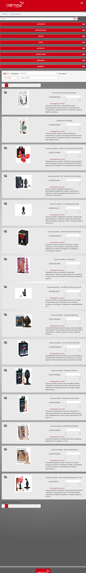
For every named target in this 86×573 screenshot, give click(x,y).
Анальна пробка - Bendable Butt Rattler (64, 426)
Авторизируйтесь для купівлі (57, 103)
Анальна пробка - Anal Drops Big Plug (64, 315)
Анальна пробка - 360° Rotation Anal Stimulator (64, 176)
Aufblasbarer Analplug (64, 120)
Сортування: (15, 73)
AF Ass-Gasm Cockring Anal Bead (64, 93)
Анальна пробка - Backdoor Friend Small (64, 398)
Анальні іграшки (15, 14)
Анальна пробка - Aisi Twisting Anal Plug (64, 204)
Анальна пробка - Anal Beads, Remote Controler (64, 287)
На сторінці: (62, 73)
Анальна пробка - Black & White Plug (64, 449)
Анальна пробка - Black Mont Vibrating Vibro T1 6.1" (64, 477)
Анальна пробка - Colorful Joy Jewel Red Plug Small (64, 148)
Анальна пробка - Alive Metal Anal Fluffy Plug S (64, 232)
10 (35, 85)
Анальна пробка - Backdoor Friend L (64, 370)
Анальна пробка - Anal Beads (64, 259)
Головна (4, 14)
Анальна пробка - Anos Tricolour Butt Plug (64, 343)
